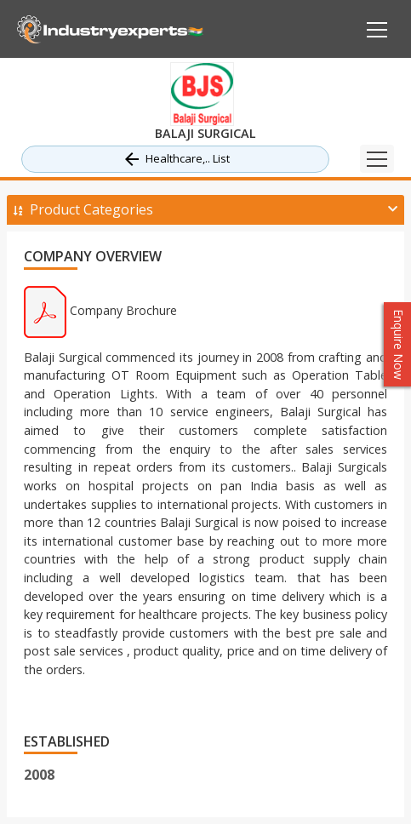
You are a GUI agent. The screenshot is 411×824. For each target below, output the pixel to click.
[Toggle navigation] (377, 159)
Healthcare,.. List (176, 159)
